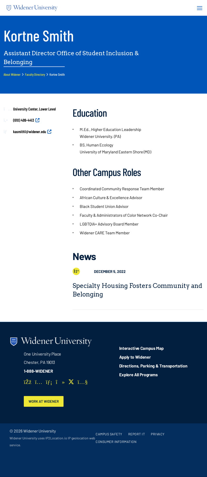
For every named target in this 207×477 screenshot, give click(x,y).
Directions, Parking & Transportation (153, 365)
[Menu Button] (198, 8)
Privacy (158, 434)
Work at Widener (45, 401)
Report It (136, 434)
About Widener (12, 74)
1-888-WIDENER (38, 371)
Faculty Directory (35, 74)
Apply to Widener (135, 357)
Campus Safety (109, 434)
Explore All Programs (138, 374)
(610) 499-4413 (23, 120)
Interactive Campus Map (141, 348)
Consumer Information (116, 442)
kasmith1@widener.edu (29, 131)
